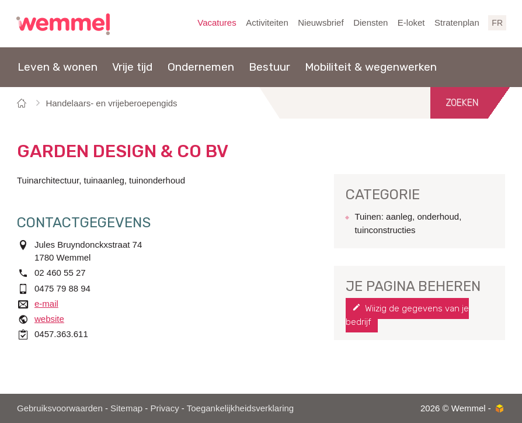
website (49, 319)
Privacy (164, 408)
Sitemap (126, 408)
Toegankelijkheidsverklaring (240, 408)
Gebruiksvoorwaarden (60, 408)
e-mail (46, 303)
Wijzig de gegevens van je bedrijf (407, 315)
